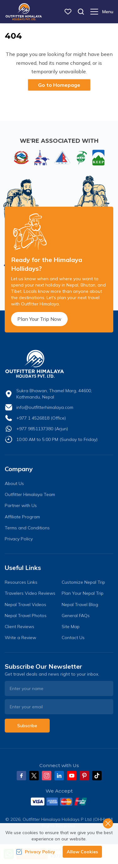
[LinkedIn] (59, 775)
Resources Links (21, 582)
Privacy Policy (19, 539)
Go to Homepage (59, 85)
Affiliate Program (22, 517)
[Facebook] (21, 775)
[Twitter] (34, 775)
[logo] (59, 364)
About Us (14, 483)
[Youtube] (71, 775)
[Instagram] (46, 775)
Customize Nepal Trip (83, 582)
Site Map (71, 626)
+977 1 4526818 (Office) (41, 418)
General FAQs (76, 615)
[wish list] (68, 11)
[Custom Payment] (59, 801)
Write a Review (20, 637)
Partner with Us (21, 505)
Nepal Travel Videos (25, 604)
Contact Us (73, 637)
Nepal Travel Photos (26, 615)
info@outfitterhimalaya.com (44, 407)
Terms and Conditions (27, 528)
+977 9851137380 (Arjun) (42, 429)
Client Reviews (19, 626)
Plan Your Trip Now (39, 319)
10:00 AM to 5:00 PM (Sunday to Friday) (57, 439)
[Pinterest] (84, 775)
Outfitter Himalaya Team (30, 494)
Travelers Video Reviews (30, 593)
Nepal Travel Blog (80, 604)
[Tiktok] (97, 775)
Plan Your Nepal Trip (83, 593)
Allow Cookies (82, 852)
